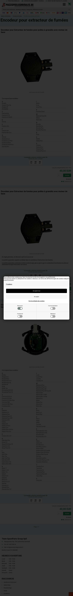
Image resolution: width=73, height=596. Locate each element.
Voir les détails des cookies (36, 301)
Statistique (52, 315)
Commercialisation (53, 307)
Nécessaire (20, 307)
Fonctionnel (20, 315)
